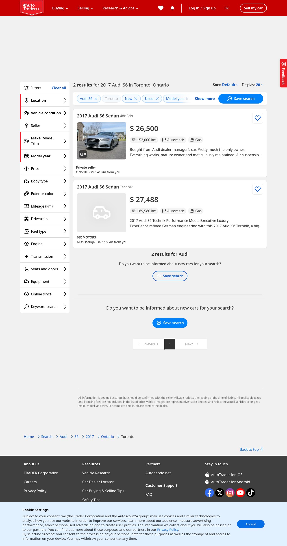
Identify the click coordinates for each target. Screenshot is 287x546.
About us (31, 464)
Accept (251, 524)
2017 (90, 436)
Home (29, 436)
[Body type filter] (45, 181)
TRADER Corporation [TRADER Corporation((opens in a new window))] (41, 472)
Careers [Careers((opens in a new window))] (30, 481)
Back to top (251, 449)
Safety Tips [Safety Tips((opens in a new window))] (91, 499)
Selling (83, 8)
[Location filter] (45, 100)
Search (47, 436)
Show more (205, 98)
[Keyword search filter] (45, 306)
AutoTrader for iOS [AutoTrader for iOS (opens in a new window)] (223, 474)
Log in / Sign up (202, 8)
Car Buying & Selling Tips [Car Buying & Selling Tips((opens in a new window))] (103, 490)
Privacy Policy (167, 529)
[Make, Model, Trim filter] (45, 141)
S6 (76, 436)
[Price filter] (45, 168)
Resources (91, 464)
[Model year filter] (45, 156)
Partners (153, 464)
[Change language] (226, 8)
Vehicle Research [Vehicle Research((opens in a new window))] (96, 472)
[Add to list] (257, 118)
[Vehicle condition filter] (45, 113)
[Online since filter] (45, 294)
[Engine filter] (45, 244)
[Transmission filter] (45, 256)
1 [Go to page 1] (170, 344)
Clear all (59, 88)
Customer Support (162, 485)
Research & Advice (118, 8)
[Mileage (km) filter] (45, 206)
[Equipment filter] (45, 281)
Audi (63, 436)
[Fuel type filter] (45, 231)
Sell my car (253, 8)
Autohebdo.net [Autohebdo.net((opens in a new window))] (158, 472)
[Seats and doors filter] (45, 269)
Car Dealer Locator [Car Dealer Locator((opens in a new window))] (98, 481)
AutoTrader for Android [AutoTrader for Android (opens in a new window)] (227, 481)
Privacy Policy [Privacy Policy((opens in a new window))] (35, 490)
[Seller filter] (45, 125)
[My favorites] (160, 8)
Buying (58, 8)
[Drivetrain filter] (45, 218)
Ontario (107, 436)
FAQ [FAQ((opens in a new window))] (149, 494)
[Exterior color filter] (45, 193)
